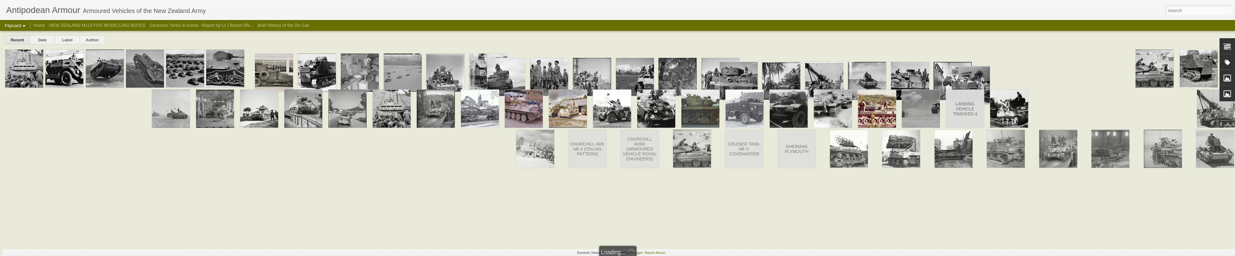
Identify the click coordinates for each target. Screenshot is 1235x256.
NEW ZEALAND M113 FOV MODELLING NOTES (97, 25)
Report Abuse (655, 252)
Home (39, 25)
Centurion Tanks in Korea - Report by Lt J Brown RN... (201, 25)
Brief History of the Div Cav (283, 25)
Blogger (637, 252)
